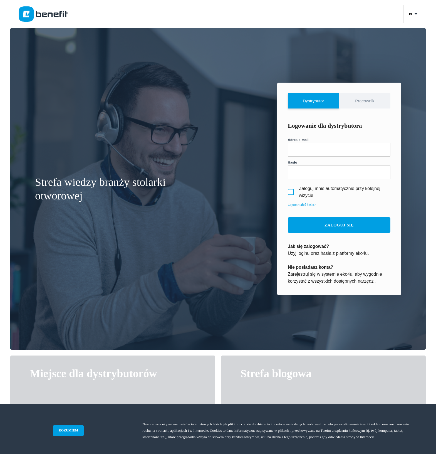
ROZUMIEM (68, 430)
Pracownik (364, 100)
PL (411, 14)
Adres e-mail (298, 140)
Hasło (292, 162)
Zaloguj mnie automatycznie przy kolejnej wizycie (334, 192)
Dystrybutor (313, 100)
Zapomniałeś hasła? (302, 205)
